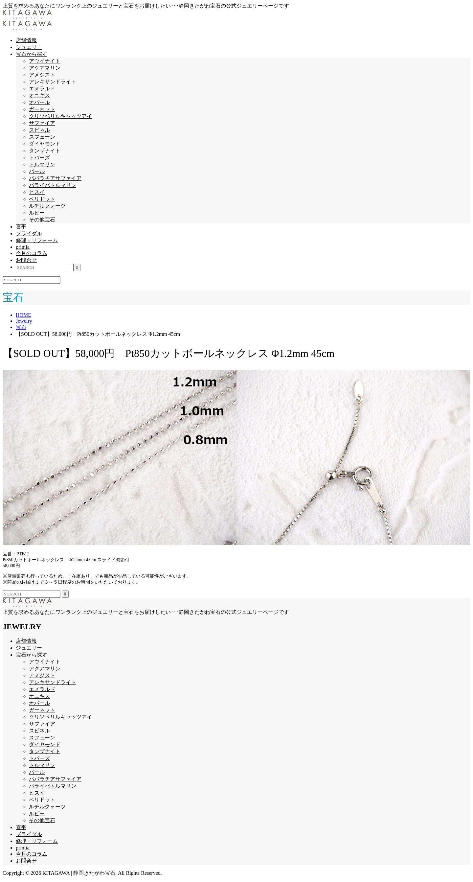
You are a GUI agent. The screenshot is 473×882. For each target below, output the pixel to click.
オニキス (39, 95)
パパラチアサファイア (55, 178)
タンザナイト (44, 150)
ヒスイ (37, 192)
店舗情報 (26, 40)
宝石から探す (31, 54)
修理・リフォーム (37, 240)
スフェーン (42, 137)
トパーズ (39, 157)
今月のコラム (31, 253)
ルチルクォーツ (47, 206)
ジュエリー (29, 47)
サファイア (42, 123)
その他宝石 (42, 219)
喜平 (21, 226)
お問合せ (26, 260)
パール (37, 171)
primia (23, 247)
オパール (39, 102)
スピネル (39, 130)
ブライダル (29, 233)
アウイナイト (44, 61)
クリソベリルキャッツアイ (60, 116)
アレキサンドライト (52, 81)
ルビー (37, 213)
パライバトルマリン (52, 185)
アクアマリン (44, 68)
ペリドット (42, 199)
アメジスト (42, 75)
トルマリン (42, 164)
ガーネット (42, 109)
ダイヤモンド (44, 144)
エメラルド (42, 88)
